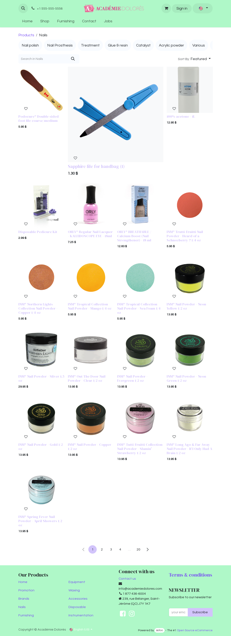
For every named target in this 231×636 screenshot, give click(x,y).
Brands (23, 598)
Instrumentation (81, 615)
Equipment (77, 582)
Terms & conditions (190, 574)
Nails (22, 607)
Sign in (181, 8)
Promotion (26, 590)
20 (138, 549)
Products (26, 35)
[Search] (72, 58)
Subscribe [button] (200, 612)
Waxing (74, 590)
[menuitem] (27, 21)
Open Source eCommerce (195, 630)
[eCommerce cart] (166, 8)
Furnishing (26, 615)
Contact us (127, 578)
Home (22, 582)
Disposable (77, 607)
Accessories (78, 598)
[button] (23, 8)
